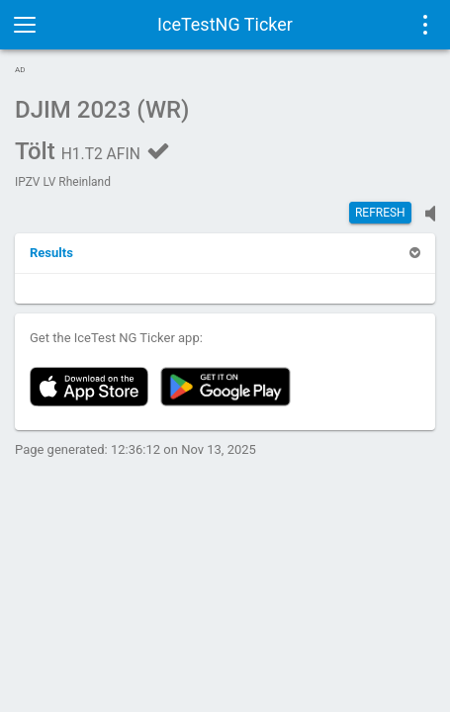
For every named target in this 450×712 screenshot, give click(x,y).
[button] (51, 252)
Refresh (380, 213)
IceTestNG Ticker (225, 24)
